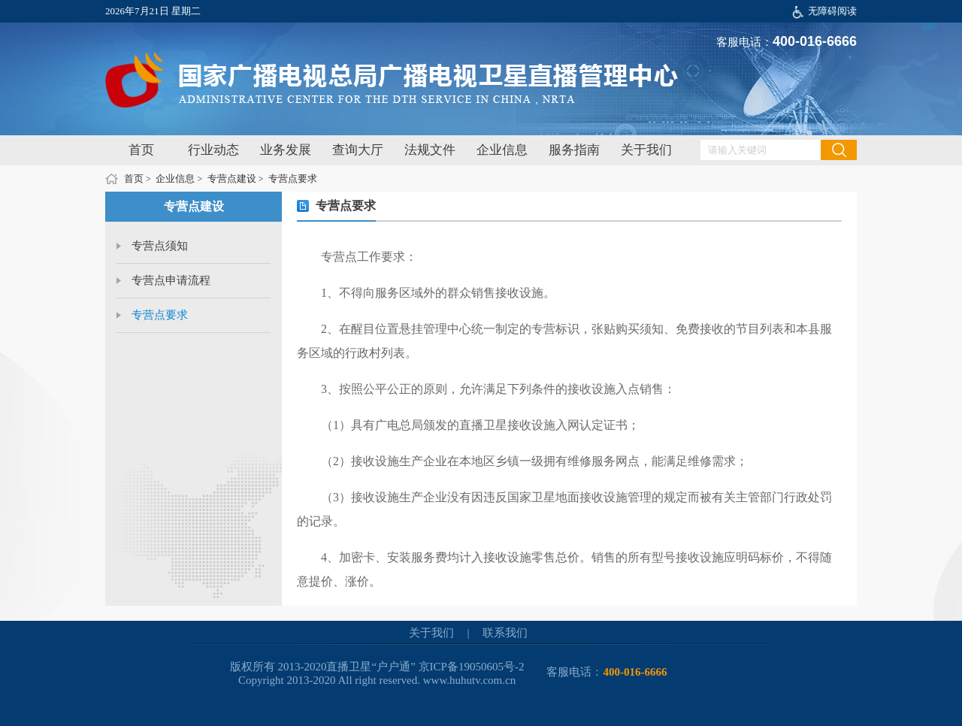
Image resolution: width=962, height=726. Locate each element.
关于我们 (646, 150)
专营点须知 (160, 246)
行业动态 (213, 150)
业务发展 (285, 150)
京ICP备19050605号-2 (472, 667)
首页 (141, 150)
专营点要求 (292, 178)
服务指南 (574, 150)
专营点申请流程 (171, 280)
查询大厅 (357, 150)
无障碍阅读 (832, 11)
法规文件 (429, 150)
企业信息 (502, 150)
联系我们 (505, 633)
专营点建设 (231, 178)
